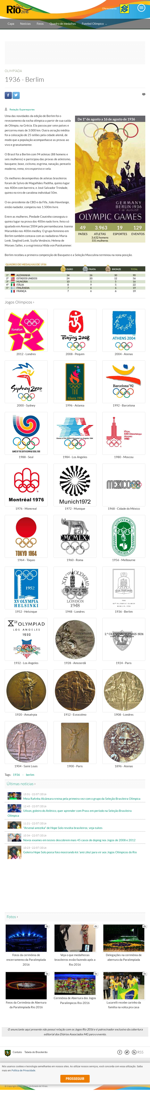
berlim (30, 774)
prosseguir (75, 1079)
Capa (11, 23)
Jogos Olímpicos (19, 302)
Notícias (25, 23)
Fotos (40, 23)
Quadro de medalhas (63, 23)
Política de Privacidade (23, 1070)
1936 (16, 774)
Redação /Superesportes (22, 109)
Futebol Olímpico (94, 23)
